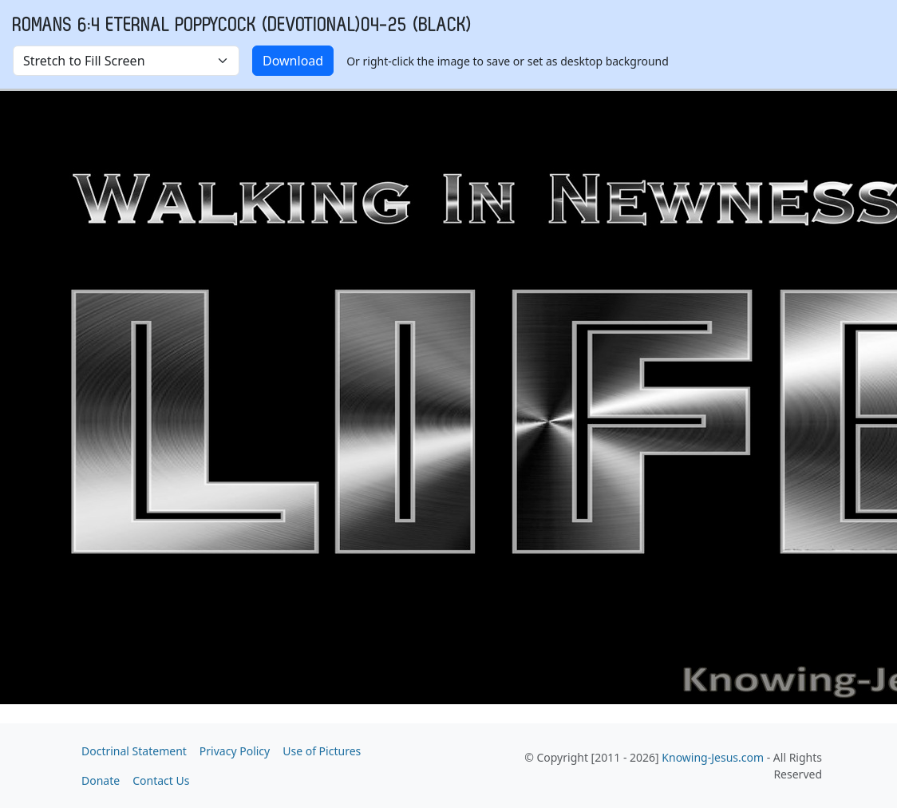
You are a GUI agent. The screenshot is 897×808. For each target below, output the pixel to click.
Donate (100, 780)
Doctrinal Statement (134, 750)
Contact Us (160, 780)
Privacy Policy (235, 750)
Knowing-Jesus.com (713, 757)
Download (293, 60)
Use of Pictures (322, 750)
